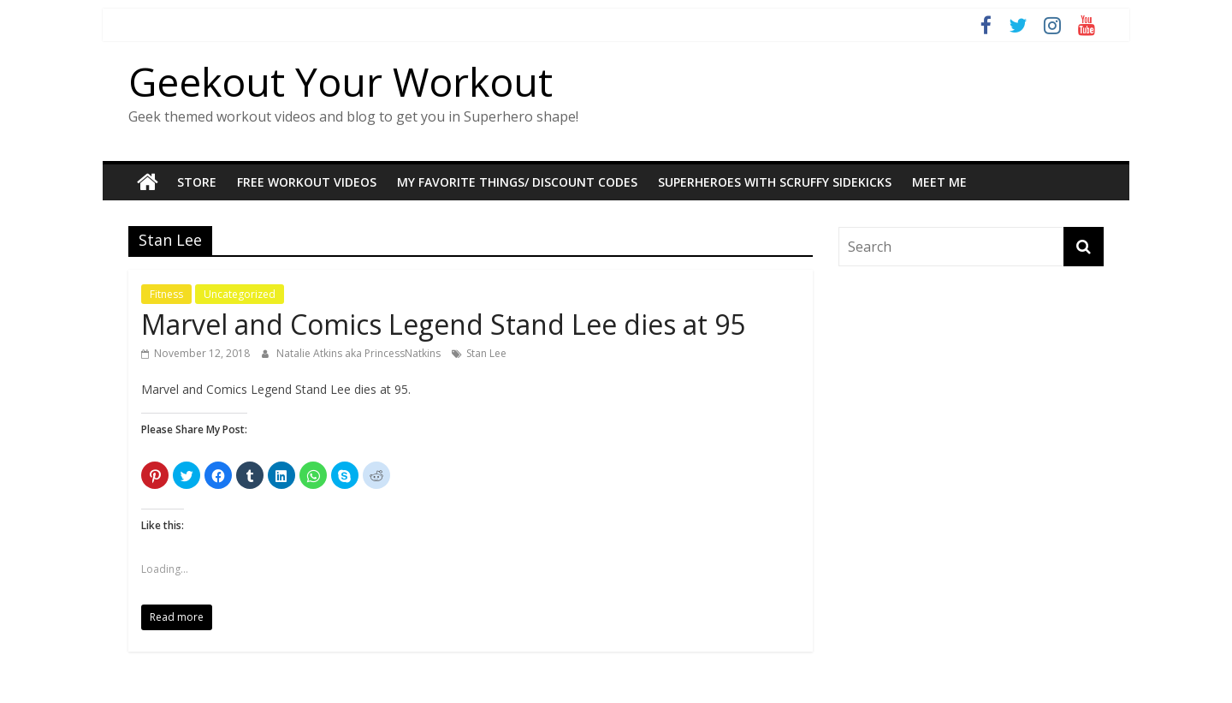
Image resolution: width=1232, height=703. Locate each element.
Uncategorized (239, 294)
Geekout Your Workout (340, 81)
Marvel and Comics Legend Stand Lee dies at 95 (443, 324)
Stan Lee (486, 353)
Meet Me (939, 182)
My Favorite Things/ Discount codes (517, 182)
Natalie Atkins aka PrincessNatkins (359, 353)
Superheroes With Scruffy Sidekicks (774, 182)
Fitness (166, 294)
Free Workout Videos (306, 182)
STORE (196, 182)
